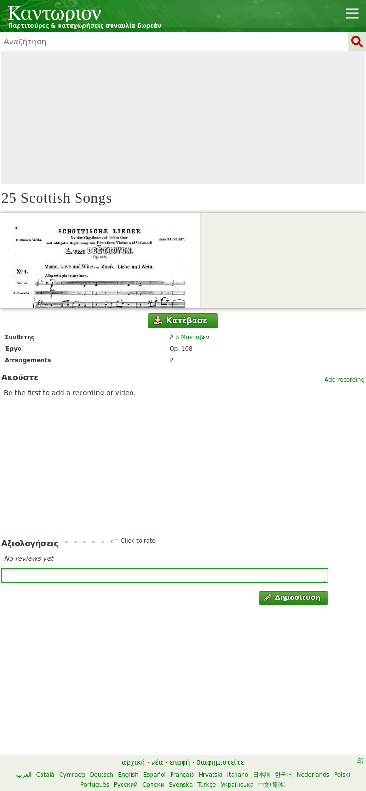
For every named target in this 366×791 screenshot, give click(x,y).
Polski (342, 774)
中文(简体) (271, 784)
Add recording (345, 379)
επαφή (179, 762)
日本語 (261, 774)
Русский (126, 784)
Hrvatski (211, 774)
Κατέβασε (180, 320)
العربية (23, 774)
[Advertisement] (183, 117)
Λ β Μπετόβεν (189, 337)
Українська (237, 784)
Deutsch (101, 774)
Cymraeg (72, 774)
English (128, 774)
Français (182, 774)
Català (45, 774)
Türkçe (206, 784)
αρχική (133, 762)
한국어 (283, 774)
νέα (157, 762)
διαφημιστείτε (220, 762)
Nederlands (313, 774)
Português (95, 784)
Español (154, 774)
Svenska (181, 784)
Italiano (237, 774)
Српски (153, 784)
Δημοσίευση (292, 597)
